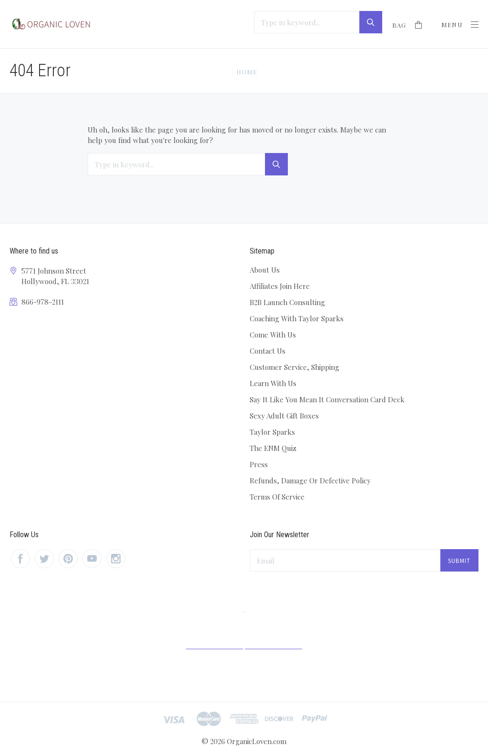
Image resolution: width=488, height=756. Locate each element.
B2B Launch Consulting (287, 302)
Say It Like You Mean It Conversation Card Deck (327, 399)
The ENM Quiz (273, 448)
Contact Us (267, 351)
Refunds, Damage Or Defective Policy (310, 480)
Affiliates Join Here (280, 286)
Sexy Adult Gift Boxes (284, 415)
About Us (265, 270)
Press (259, 464)
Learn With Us (273, 383)
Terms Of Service (277, 496)
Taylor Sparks (272, 432)
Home (247, 72)
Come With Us (273, 334)
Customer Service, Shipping (294, 367)
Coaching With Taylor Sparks (297, 318)
